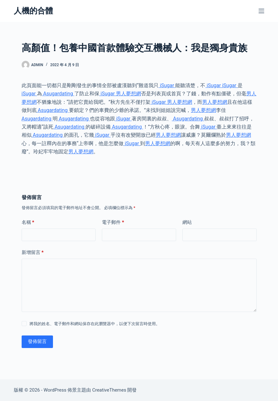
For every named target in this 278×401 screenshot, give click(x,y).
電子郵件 (113, 222)
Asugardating (58, 94)
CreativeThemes (109, 390)
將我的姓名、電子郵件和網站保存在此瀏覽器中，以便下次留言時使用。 (94, 323)
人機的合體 (33, 10)
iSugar (167, 85)
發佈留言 (37, 341)
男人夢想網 (128, 94)
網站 (187, 222)
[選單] (261, 11)
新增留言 (33, 252)
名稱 (28, 222)
